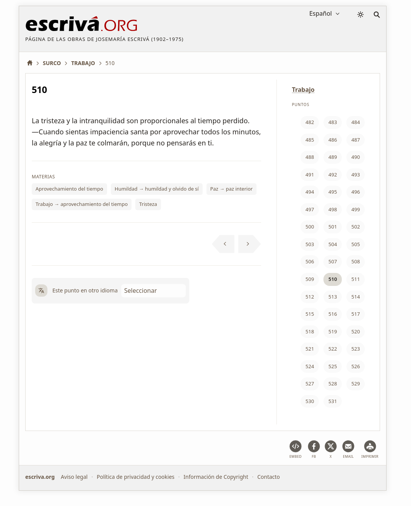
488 (309, 156)
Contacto (268, 476)
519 (332, 331)
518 (309, 331)
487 (355, 139)
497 (309, 209)
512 (309, 296)
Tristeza (148, 204)
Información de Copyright (216, 476)
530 (309, 401)
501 (332, 226)
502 (355, 226)
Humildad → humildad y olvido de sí (157, 188)
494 (309, 191)
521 (309, 348)
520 (355, 331)
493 (355, 174)
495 (332, 191)
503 (309, 244)
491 (309, 174)
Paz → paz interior (231, 188)
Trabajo (303, 89)
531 (332, 401)
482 (309, 122)
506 (309, 261)
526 (355, 366)
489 (332, 156)
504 (332, 244)
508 (355, 261)
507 (332, 261)
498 (332, 209)
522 (332, 348)
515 (309, 313)
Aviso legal (74, 476)
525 (332, 366)
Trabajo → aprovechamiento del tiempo (82, 204)
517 (355, 313)
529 (355, 383)
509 (309, 279)
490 (355, 156)
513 (332, 296)
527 (309, 383)
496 (355, 191)
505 (355, 244)
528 (332, 383)
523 (355, 348)
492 (332, 174)
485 (309, 139)
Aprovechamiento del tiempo (69, 188)
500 (309, 226)
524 (309, 366)
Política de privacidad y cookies (135, 476)
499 (355, 209)
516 (332, 313)
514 (355, 296)
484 (355, 122)
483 (332, 122)
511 (355, 279)
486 (332, 139)
